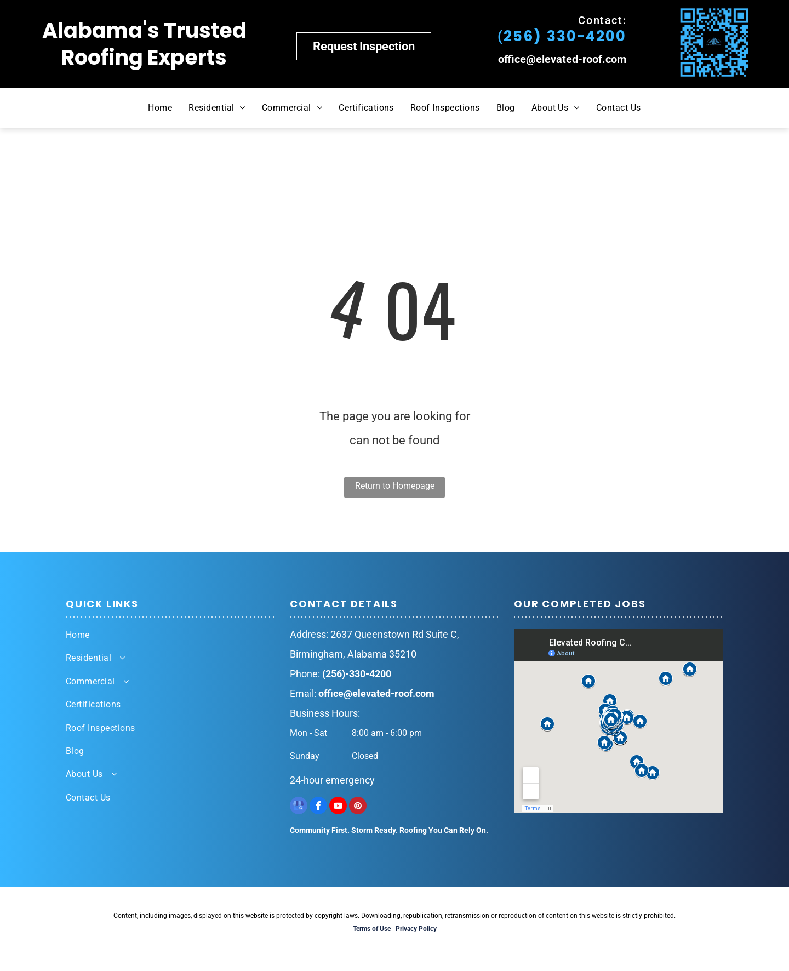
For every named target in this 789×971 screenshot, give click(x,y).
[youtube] (338, 807)
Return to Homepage (394, 486)
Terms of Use (372, 929)
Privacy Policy (416, 929)
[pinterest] (358, 807)
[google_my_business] (298, 807)
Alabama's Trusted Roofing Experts (144, 44)
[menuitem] (160, 107)
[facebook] (318, 807)
